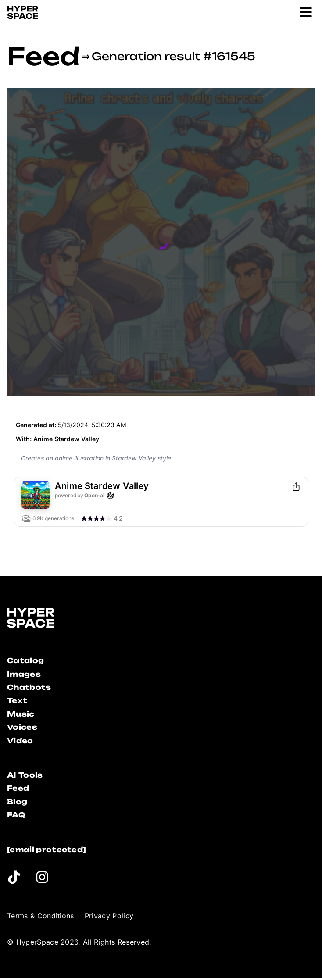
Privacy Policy (109, 915)
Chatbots (29, 687)
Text (17, 700)
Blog (17, 801)
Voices (22, 727)
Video (20, 740)
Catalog (25, 660)
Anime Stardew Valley (66, 439)
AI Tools (25, 775)
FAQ (16, 814)
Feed (43, 56)
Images (24, 674)
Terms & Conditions (40, 915)
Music (21, 714)
